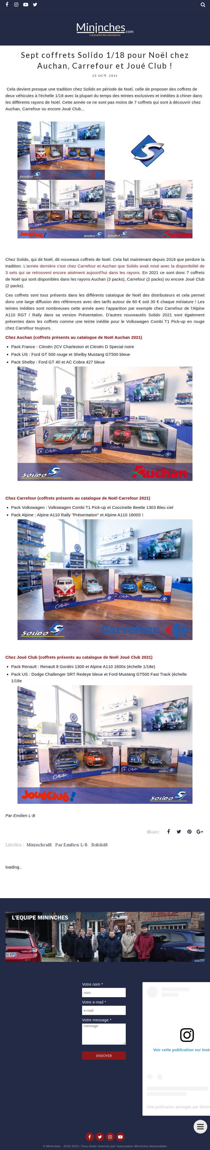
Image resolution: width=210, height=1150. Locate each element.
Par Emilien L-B (71, 844)
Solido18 (99, 844)
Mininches (53, 1146)
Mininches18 (39, 844)
